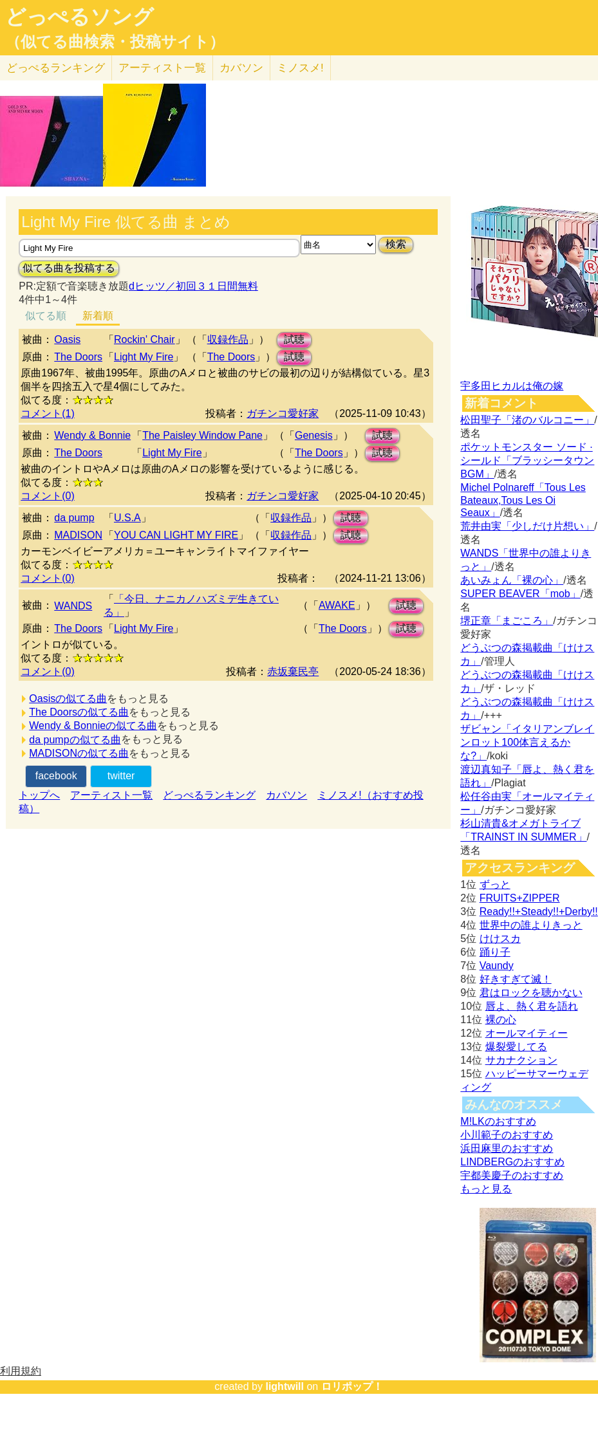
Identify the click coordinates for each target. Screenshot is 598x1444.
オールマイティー (526, 1033)
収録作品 (227, 339)
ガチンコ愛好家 (283, 413)
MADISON (78, 535)
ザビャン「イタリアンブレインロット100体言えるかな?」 (527, 742)
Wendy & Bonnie (92, 435)
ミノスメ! (300, 68)
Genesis (314, 435)
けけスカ (500, 938)
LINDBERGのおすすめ (512, 1161)
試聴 (294, 339)
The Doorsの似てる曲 (79, 712)
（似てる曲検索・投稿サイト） (115, 41)
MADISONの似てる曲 (79, 753)
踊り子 (495, 952)
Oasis (67, 339)
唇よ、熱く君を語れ (531, 1006)
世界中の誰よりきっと (531, 925)
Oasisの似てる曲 (68, 698)
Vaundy (497, 965)
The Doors (78, 356)
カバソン (241, 68)
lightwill (284, 1386)
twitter (121, 775)
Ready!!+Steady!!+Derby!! (539, 911)
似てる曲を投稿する (69, 268)
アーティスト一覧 (111, 795)
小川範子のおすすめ (506, 1134)
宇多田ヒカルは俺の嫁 (511, 385)
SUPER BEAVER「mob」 (520, 593)
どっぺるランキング (209, 795)
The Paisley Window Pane (202, 435)
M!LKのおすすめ (498, 1121)
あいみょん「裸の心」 (511, 580)
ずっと (495, 884)
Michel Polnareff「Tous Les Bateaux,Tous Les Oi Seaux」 (522, 500)
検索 (396, 244)
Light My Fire (143, 356)
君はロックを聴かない (531, 992)
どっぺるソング (79, 16)
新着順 (97, 315)
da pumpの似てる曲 (74, 739)
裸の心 (500, 1019)
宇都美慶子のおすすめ (511, 1175)
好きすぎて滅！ (516, 979)
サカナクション (521, 1060)
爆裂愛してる (516, 1046)
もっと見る (486, 1188)
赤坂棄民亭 (293, 671)
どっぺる (55, 68)
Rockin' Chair (144, 339)
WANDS (73, 605)
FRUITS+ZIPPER (520, 898)
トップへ (39, 795)
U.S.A (127, 517)
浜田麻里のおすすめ (506, 1148)
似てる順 (45, 315)
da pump (74, 517)
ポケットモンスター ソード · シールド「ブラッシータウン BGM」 (527, 460)
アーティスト (162, 68)
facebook (56, 775)
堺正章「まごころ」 (506, 620)
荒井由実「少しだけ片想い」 (527, 526)
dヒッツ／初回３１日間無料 (193, 286)
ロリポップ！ (352, 1386)
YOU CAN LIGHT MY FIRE (176, 535)
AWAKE (337, 605)
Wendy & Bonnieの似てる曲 (93, 725)
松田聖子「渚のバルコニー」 (527, 419)
